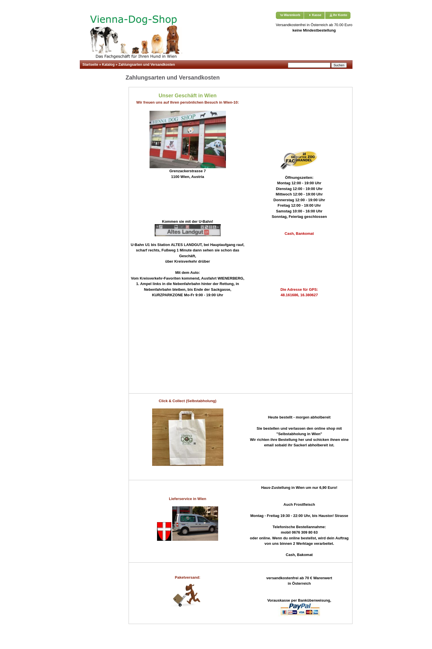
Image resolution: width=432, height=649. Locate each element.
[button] (290, 15)
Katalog (108, 65)
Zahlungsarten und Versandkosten (147, 65)
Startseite (90, 65)
